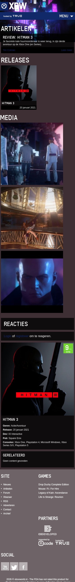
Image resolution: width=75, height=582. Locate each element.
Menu (63, 16)
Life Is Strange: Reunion (50, 497)
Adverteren (9, 505)
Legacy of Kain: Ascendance (53, 492)
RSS (5, 501)
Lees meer (66, 50)
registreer (22, 336)
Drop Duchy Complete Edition (53, 484)
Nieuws (7, 484)
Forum (6, 492)
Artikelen (7, 488)
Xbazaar (7, 497)
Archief (6, 513)
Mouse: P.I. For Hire (48, 488)
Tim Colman (9, 50)
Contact (7, 509)
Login (7, 336)
